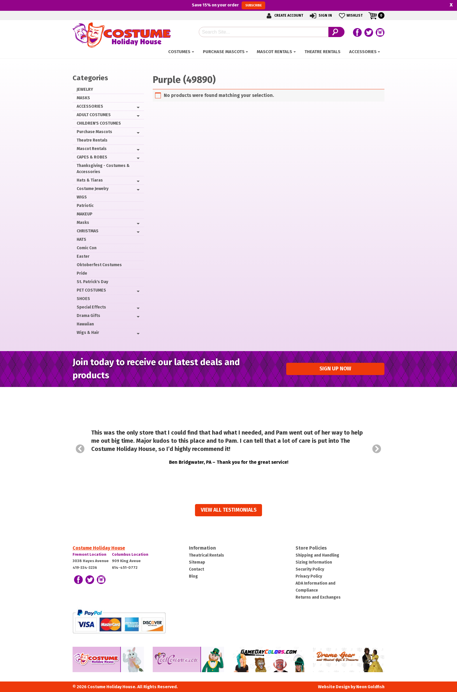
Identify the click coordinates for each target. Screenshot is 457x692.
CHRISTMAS (88, 231)
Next (377, 449)
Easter (83, 256)
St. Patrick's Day (92, 281)
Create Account (284, 15)
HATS (81, 239)
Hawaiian (85, 324)
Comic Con (86, 247)
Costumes (179, 51)
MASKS (83, 97)
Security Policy (310, 569)
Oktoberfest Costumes (99, 264)
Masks (83, 222)
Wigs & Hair (88, 332)
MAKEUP (84, 214)
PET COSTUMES (91, 290)
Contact (196, 569)
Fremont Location (89, 554)
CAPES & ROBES (92, 157)
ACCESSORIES (363, 51)
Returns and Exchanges (318, 597)
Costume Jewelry (92, 188)
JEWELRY (85, 89)
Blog (193, 576)
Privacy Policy (309, 576)
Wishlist (350, 15)
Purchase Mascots (224, 51)
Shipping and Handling (317, 555)
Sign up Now (335, 369)
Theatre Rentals (322, 51)
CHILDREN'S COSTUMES (99, 123)
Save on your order (228, 5)
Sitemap (197, 562)
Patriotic (85, 205)
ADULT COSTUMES (94, 114)
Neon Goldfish (370, 686)
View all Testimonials (228, 510)
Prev (80, 449)
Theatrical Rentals (206, 555)
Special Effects (91, 307)
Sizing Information (314, 562)
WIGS (82, 197)
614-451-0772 (125, 567)
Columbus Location (130, 554)
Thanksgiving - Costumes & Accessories (103, 168)
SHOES (83, 298)
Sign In (320, 15)
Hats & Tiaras (90, 180)
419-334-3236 (85, 567)
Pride (82, 273)
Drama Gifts (88, 315)
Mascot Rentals (274, 51)
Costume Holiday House (99, 548)
